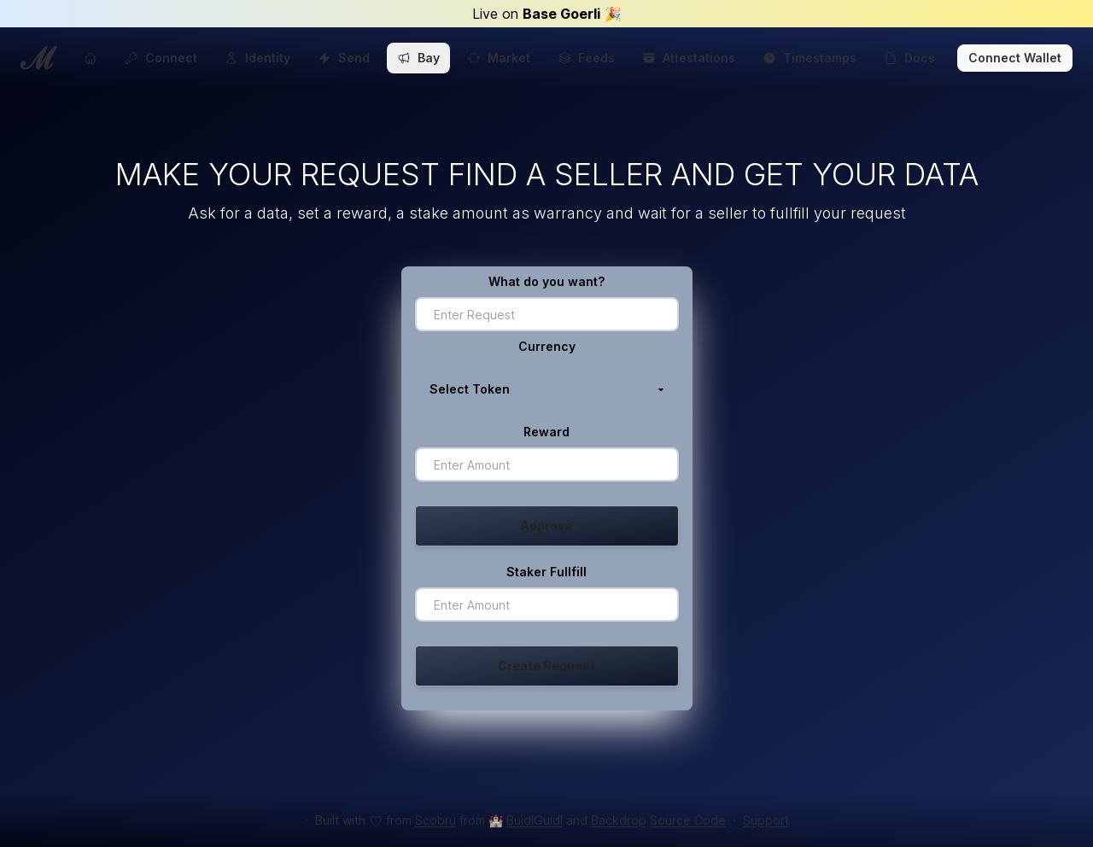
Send (344, 57)
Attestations (688, 57)
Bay (418, 57)
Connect (161, 57)
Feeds (586, 57)
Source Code (688, 820)
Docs (909, 57)
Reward (546, 431)
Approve (546, 525)
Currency (547, 346)
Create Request (546, 665)
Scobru (435, 820)
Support (766, 820)
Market (498, 57)
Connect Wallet (1014, 57)
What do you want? (546, 281)
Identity (257, 57)
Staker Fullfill (546, 571)
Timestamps (809, 57)
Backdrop (618, 820)
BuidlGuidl (534, 820)
